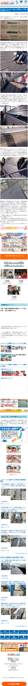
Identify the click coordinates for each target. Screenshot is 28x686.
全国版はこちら (13, 474)
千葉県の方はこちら (13, 464)
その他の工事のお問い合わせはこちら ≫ (14, 256)
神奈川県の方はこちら (13, 454)
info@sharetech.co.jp (15, 666)
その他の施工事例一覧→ (21, 553)
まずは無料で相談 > (14, 684)
